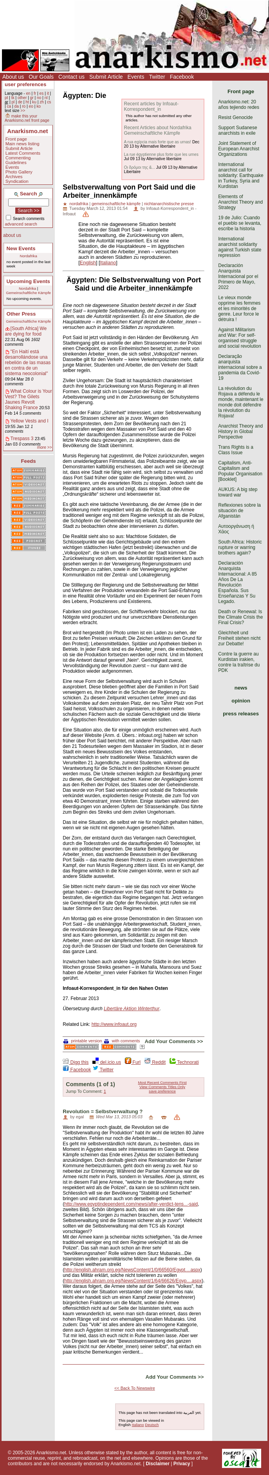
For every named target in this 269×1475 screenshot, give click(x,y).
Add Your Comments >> (173, 1041)
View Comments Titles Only (162, 1087)
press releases (241, 714)
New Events (21, 248)
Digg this (75, 1062)
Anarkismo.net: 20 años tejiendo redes (238, 104)
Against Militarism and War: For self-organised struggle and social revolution (239, 338)
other (22, 98)
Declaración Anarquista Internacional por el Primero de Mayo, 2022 (238, 276)
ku (34, 102)
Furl (133, 1062)
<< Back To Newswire (134, 1388)
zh (42, 102)
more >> (44, 447)
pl (12, 102)
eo (31, 106)
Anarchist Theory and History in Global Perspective (240, 431)
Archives (14, 176)
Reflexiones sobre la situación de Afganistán (239, 510)
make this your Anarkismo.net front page (27, 118)
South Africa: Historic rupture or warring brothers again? (240, 547)
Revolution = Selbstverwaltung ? (103, 1111)
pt (6, 98)
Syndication (17, 181)
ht (27, 102)
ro (23, 106)
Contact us (71, 77)
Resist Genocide (235, 117)
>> (22, 110)
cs (49, 102)
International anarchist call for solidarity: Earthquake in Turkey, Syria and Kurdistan (240, 175)
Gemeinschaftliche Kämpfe (28, 293)
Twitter (157, 77)
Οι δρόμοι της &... (139, 167)
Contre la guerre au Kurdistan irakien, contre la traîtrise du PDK (239, 662)
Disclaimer (158, 1463)
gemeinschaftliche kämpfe (116, 203)
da (16, 106)
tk (12, 98)
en (28, 93)
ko (38, 106)
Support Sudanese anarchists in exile (237, 130)
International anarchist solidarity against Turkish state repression (239, 247)
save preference (162, 1091)
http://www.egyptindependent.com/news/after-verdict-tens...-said (131, 1204)
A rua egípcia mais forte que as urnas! (157, 142)
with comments (122, 1040)
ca (9, 106)
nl (46, 98)
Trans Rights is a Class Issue (235, 449)
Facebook (182, 77)
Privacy (181, 1463)
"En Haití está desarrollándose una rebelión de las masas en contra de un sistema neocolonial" (28, 362)
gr (32, 98)
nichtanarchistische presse (169, 203)
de (20, 102)
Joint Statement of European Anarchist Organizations (238, 149)
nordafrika (78, 203)
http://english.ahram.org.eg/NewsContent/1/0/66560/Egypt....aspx (132, 1270)
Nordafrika (28, 256)
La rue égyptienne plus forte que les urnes (161, 154)
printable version (82, 1040)
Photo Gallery (18, 172)
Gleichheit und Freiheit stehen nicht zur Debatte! (239, 638)
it (48, 93)
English (88, 262)
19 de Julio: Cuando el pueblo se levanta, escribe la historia (239, 223)
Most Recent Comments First (162, 1082)
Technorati (184, 1062)
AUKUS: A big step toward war (237, 492)
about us (12, 235)
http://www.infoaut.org (114, 1024)
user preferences (25, 84)
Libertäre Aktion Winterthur (131, 1008)
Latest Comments (22, 153)
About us (13, 77)
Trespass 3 (22, 438)
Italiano (108, 262)
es (42, 93)
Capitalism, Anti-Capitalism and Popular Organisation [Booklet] (240, 471)
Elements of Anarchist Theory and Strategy (240, 202)
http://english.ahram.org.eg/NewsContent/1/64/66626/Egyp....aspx (133, 1281)
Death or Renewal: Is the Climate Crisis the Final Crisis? (240, 617)
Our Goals (41, 77)
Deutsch (152, 1425)
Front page (16, 139)
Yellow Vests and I (30, 421)
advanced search (21, 224)
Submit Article (106, 77)
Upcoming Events (28, 281)
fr (35, 93)
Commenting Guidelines (18, 160)
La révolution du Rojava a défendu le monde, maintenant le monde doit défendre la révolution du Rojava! (240, 402)
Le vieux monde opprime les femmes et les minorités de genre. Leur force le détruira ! (239, 308)
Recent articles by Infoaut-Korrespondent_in (151, 106)
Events (136, 77)
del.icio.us (106, 1062)
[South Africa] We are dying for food (26, 331)
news (241, 688)
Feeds (28, 461)
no (39, 98)
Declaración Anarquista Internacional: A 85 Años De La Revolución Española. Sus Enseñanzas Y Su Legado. (237, 582)
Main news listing (22, 143)
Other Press (21, 314)
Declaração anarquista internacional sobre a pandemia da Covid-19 (240, 367)
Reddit (155, 1062)
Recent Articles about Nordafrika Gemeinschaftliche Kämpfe (157, 130)
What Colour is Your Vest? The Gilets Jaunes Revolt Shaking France (28, 399)
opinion (240, 701)
